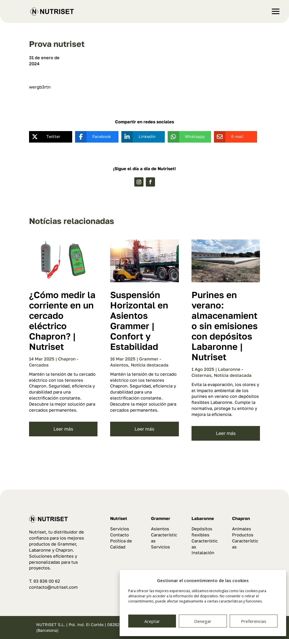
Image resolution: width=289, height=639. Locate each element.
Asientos (160, 528)
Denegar (202, 621)
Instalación (203, 552)
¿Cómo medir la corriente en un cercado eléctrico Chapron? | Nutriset (62, 320)
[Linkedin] (138, 137)
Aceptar (152, 621)
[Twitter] (46, 137)
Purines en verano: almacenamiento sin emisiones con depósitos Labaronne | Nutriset (225, 325)
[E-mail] (231, 137)
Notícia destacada (150, 364)
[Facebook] (92, 137)
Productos (242, 534)
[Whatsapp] (185, 137)
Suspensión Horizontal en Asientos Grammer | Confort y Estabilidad (139, 320)
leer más (63, 429)
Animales (241, 528)
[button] (280, 8)
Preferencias (253, 621)
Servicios (119, 528)
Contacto (119, 534)
